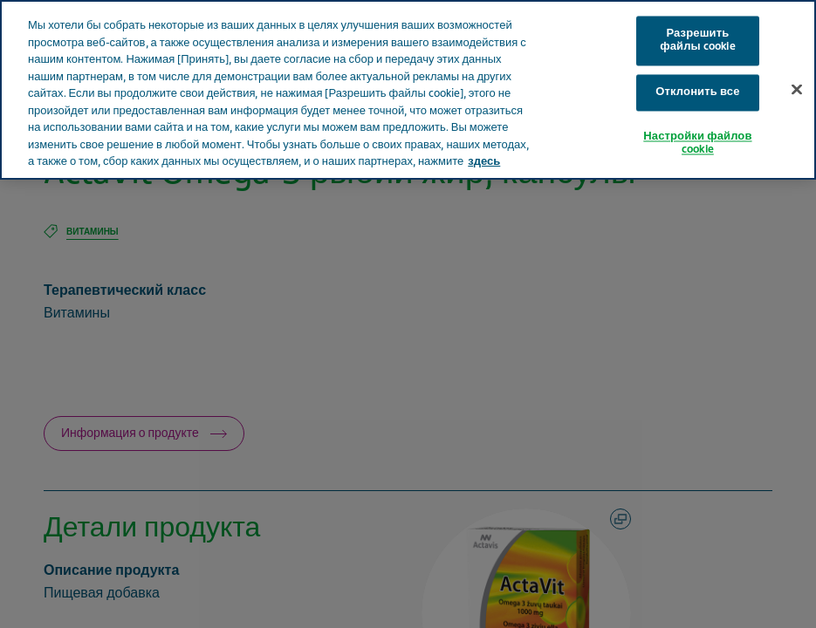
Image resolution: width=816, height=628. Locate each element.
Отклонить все (697, 92)
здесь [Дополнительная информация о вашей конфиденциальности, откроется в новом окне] (484, 161)
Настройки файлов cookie (697, 143)
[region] (408, 90)
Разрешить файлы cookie (698, 40)
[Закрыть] (797, 89)
